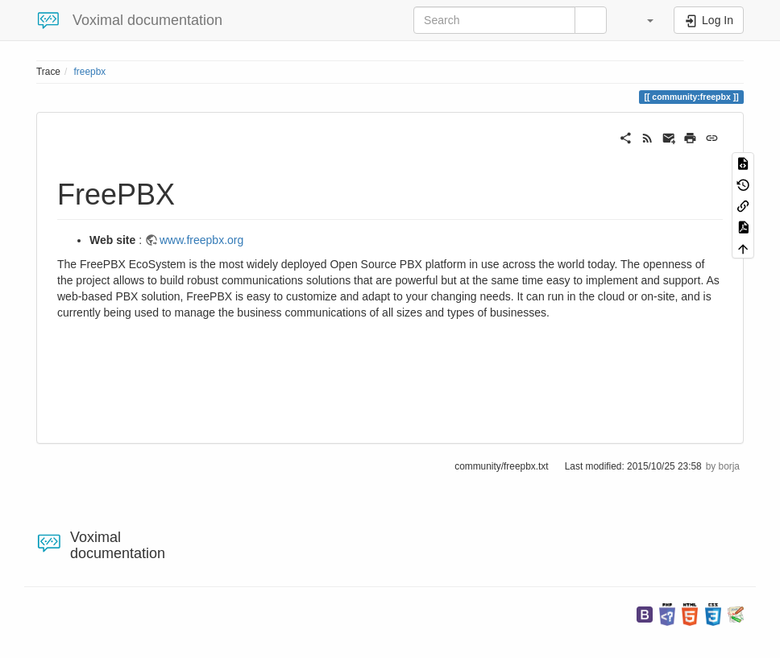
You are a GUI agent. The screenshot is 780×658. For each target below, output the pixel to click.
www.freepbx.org (201, 240)
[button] (642, 20)
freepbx (90, 71)
